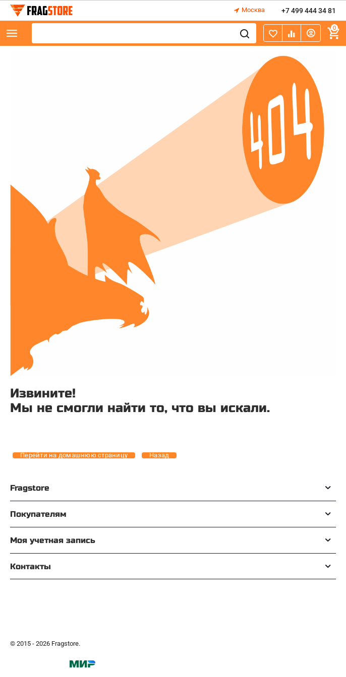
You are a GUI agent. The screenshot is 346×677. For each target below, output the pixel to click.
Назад (159, 455)
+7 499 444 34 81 (308, 11)
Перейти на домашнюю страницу (74, 455)
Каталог (12, 33)
